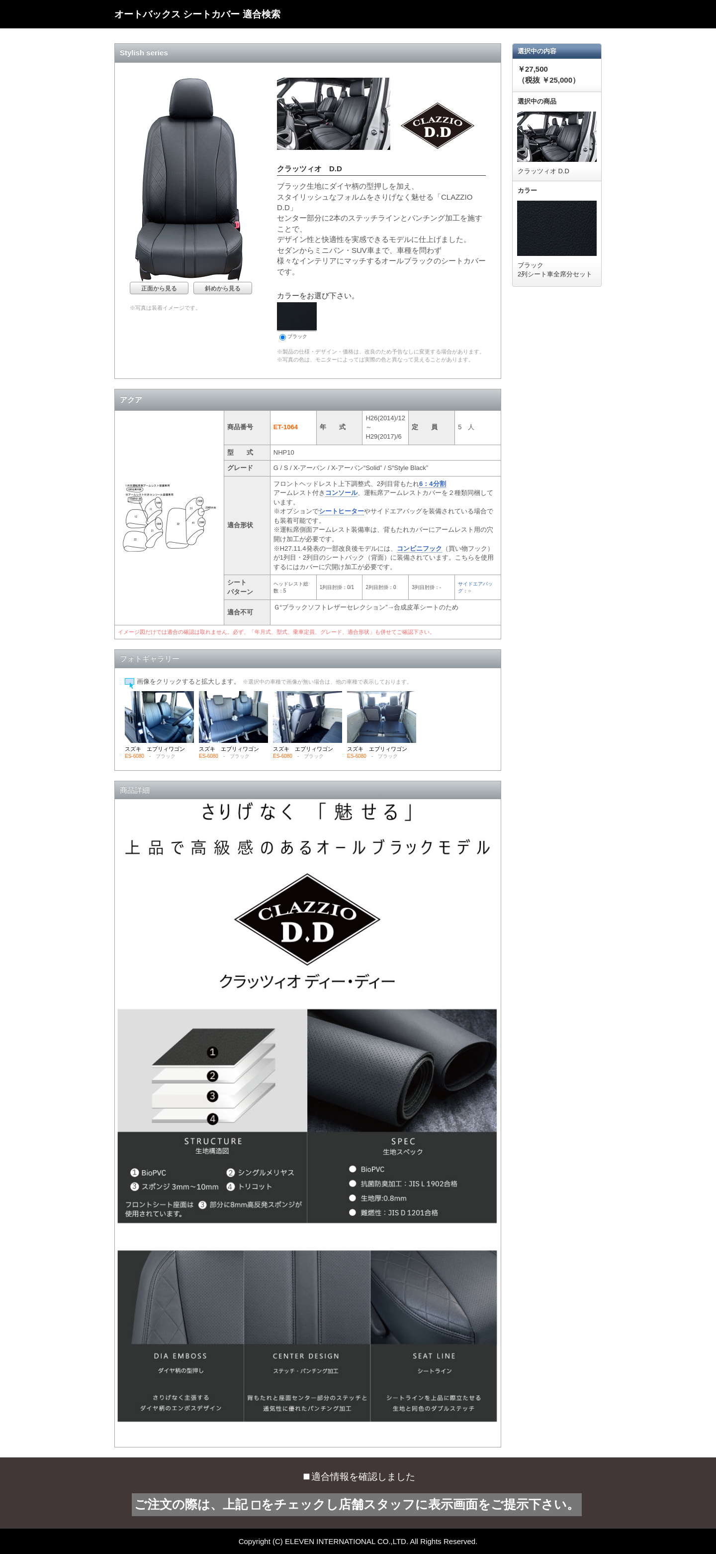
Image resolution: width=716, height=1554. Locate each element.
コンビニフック (419, 548)
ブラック (297, 321)
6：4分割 (432, 483)
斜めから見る (223, 288)
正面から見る (159, 288)
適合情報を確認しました (359, 1476)
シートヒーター (341, 511)
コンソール (341, 492)
